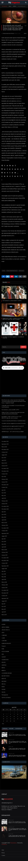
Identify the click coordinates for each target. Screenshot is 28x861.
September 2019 (5, 533)
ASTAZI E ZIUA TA (6, 629)
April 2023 (4, 460)
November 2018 (5, 560)
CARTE (3, 638)
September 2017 (5, 598)
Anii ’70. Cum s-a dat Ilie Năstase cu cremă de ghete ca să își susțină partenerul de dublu (17, 735)
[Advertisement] (14, 382)
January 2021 (4, 503)
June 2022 (4, 476)
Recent (11, 728)
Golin (3, 270)
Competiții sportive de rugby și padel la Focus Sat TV (13, 426)
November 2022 (5, 471)
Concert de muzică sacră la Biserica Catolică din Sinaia (13, 420)
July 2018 (3, 571)
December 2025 (5, 441)
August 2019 (4, 536)
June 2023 (4, 457)
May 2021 (4, 495)
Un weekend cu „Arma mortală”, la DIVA (12, 300)
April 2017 (4, 611)
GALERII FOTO (5, 659)
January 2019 (4, 555)
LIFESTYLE (4, 665)
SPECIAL (4, 684)
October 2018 (4, 563)
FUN (3, 654)
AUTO (3, 632)
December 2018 (5, 557)
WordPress (4, 844)
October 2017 (4, 595)
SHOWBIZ (4, 681)
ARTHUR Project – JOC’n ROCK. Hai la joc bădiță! (13, 431)
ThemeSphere (13, 842)
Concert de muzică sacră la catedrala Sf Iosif (11, 428)
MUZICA (4, 670)
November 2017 (5, 593)
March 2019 (4, 549)
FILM (3, 648)
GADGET (4, 656)
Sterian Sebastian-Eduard (8, 33)
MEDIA (25, 33)
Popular (5, 728)
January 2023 (4, 465)
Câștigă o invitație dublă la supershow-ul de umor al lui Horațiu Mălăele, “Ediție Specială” (17, 749)
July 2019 (4, 538)
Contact (3, 855)
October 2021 (4, 487)
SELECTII (4, 678)
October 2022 (4, 473)
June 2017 (4, 606)
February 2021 (5, 500)
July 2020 (4, 511)
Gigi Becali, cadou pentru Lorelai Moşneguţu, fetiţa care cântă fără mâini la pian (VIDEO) (17, 756)
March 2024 (4, 446)
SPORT (3, 686)
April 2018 (4, 579)
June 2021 (4, 492)
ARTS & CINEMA (5, 627)
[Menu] (3, 2)
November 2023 (5, 449)
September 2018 (5, 565)
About (3, 850)
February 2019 (5, 552)
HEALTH (3, 662)
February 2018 (5, 584)
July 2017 (3, 603)
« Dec (3, 723)
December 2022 (5, 468)
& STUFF (3, 624)
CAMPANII (4, 635)
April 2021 (4, 498)
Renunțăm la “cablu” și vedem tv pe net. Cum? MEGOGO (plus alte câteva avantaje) (13, 319)
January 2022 (4, 481)
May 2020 (4, 517)
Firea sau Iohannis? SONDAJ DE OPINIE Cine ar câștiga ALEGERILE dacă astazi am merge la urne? (17, 742)
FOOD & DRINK (5, 651)
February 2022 (5, 479)
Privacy (3, 852)
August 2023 (4, 454)
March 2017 (4, 614)
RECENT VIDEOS (5, 675)
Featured (3, 646)
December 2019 (5, 528)
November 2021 (5, 484)
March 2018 (4, 582)
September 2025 (5, 444)
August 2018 (4, 568)
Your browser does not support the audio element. (13, 368)
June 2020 (4, 514)
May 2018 (4, 576)
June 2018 (4, 574)
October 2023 (5, 452)
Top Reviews (18, 728)
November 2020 (5, 509)
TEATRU (3, 689)
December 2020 (5, 506)
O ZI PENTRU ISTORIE (7, 673)
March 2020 (4, 522)
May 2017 (4, 609)
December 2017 (5, 590)
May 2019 (4, 544)
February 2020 (5, 525)
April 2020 (4, 519)
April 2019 (4, 546)
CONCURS (4, 640)
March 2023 (4, 463)
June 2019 (4, 541)
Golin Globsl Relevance (12, 270)
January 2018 (4, 587)
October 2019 (4, 530)
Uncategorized (5, 694)
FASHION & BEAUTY (6, 643)
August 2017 (4, 601)
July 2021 (3, 490)
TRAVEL (3, 692)
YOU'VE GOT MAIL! (6, 697)
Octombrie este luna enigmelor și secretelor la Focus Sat (13, 337)
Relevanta (21, 270)
